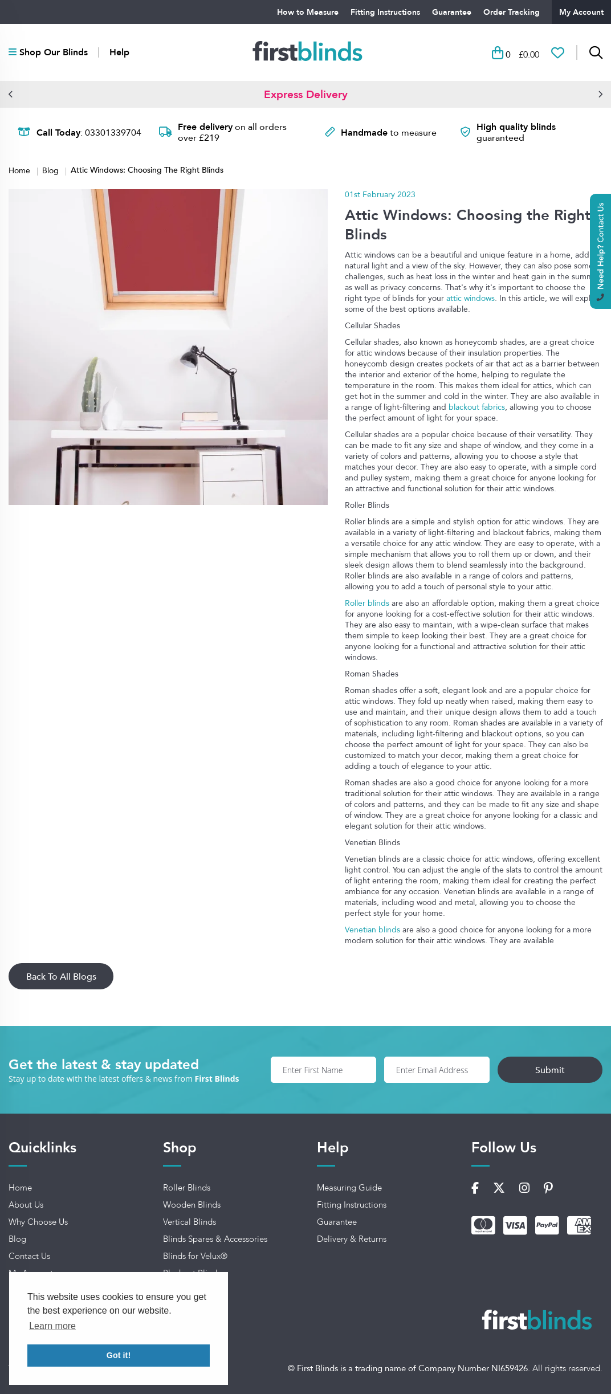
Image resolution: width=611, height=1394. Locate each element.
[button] (11, 94)
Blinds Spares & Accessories (215, 1239)
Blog (51, 170)
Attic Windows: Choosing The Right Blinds (147, 170)
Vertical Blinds (189, 1222)
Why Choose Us (38, 1222)
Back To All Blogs (61, 976)
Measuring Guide (349, 1188)
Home (20, 170)
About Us (26, 1205)
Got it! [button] (119, 1355)
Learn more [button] (52, 1326)
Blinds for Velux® (195, 1256)
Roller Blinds (186, 1188)
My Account (581, 12)
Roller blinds (367, 603)
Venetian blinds (372, 929)
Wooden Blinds (192, 1205)
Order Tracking (511, 12)
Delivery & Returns (351, 1239)
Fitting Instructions (385, 12)
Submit (550, 1069)
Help (119, 52)
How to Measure (308, 12)
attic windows (470, 298)
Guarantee (451, 12)
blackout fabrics (477, 407)
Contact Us (29, 1256)
